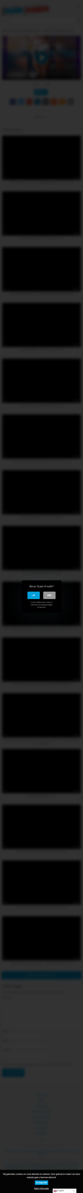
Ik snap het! (41, 1182)
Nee (49, 595)
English (59, 1190)
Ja (33, 595)
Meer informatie (41, 1188)
